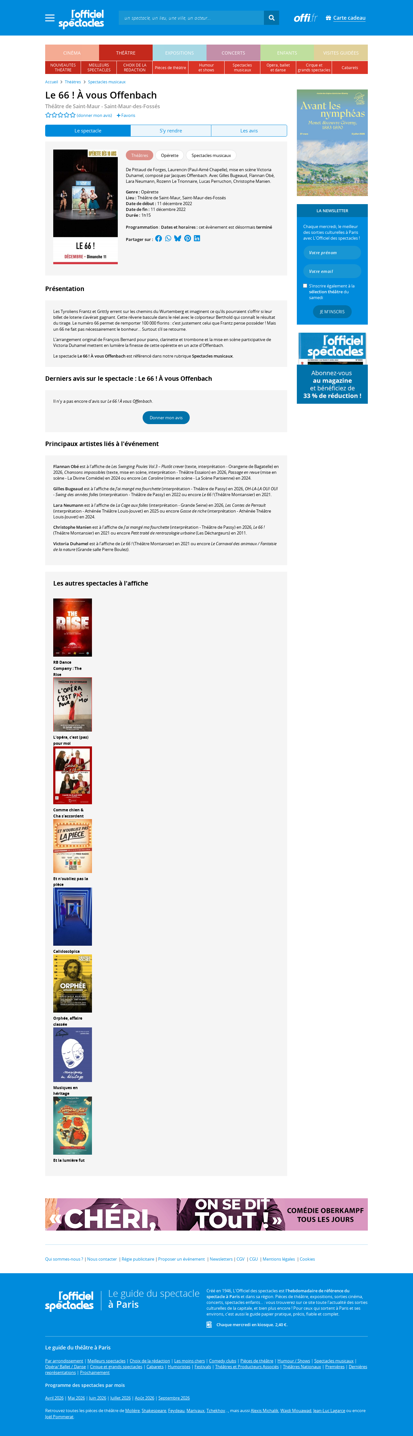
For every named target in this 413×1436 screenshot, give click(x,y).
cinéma (72, 53)
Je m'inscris (332, 312)
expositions (179, 53)
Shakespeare (154, 1410)
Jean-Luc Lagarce (329, 1410)
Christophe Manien (72, 527)
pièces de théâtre (170, 67)
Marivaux (195, 1410)
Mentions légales (279, 1259)
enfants (287, 53)
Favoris (126, 115)
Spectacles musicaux (212, 356)
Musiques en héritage (65, 1091)
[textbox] (191, 18)
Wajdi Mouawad (295, 1410)
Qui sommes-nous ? (64, 1259)
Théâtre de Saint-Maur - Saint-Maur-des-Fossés (102, 106)
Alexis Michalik (264, 1410)
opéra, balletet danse (278, 67)
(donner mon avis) (94, 115)
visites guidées (341, 53)
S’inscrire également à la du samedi (332, 291)
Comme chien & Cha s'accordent (68, 813)
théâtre (126, 53)
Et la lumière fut (69, 1160)
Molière (132, 1410)
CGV (241, 1259)
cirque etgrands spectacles (314, 67)
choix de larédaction (134, 67)
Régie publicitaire (138, 1259)
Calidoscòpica (66, 951)
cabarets (350, 67)
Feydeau (176, 1410)
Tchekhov (215, 1410)
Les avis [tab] (249, 130)
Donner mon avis (166, 418)
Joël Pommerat (59, 1417)
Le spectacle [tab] (88, 130)
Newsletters (221, 1259)
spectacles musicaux (242, 67)
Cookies (307, 1259)
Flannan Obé (66, 466)
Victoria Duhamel (70, 543)
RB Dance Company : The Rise (67, 668)
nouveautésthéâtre (63, 67)
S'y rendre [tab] (171, 130)
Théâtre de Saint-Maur (158, 198)
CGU (253, 1259)
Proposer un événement (181, 1259)
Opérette (149, 192)
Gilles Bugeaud (68, 489)
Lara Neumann (68, 505)
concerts (233, 53)
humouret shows (206, 67)
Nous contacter (102, 1259)
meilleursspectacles (99, 67)
